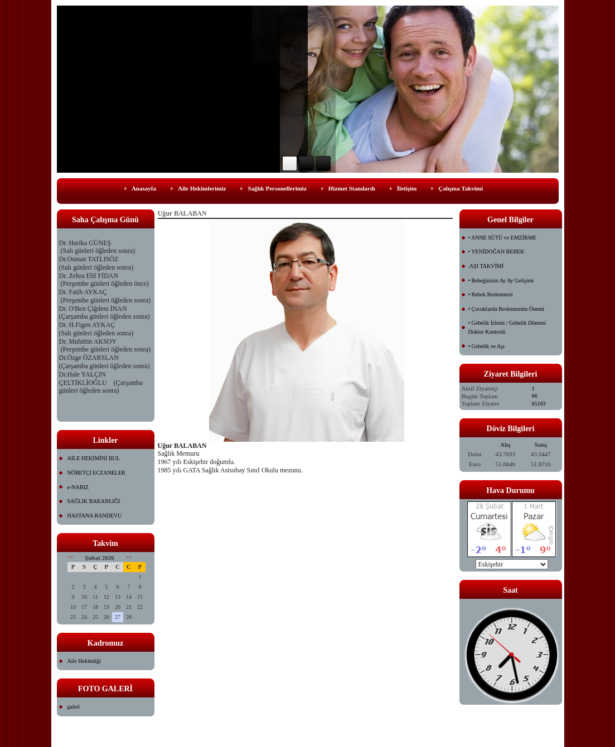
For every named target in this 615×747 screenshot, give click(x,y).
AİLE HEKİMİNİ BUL (93, 458)
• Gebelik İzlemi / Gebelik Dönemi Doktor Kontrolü (507, 327)
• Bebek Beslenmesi (490, 294)
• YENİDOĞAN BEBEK (496, 251)
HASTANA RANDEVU (94, 515)
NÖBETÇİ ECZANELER (96, 473)
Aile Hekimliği (84, 661)
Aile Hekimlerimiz (202, 188)
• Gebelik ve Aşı (486, 346)
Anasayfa (144, 188)
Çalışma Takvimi (460, 188)
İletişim (407, 188)
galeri (73, 707)
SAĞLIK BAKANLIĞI (93, 501)
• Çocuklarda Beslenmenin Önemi (506, 309)
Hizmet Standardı (351, 188)
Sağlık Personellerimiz (277, 188)
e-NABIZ (78, 487)
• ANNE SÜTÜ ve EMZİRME (502, 238)
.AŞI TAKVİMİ (485, 266)
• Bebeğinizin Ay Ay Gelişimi (501, 280)
